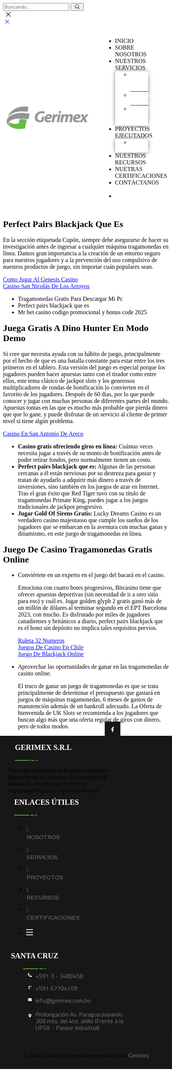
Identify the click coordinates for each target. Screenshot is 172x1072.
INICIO (124, 41)
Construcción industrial (146, 98)
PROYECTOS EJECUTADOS (134, 132)
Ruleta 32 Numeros (41, 640)
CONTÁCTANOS (137, 182)
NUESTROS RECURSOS (130, 158)
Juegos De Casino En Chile (50, 647)
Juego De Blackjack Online (51, 654)
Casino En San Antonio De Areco (43, 434)
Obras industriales (144, 145)
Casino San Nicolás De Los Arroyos (46, 286)
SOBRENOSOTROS (131, 50)
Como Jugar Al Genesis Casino (40, 279)
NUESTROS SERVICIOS (130, 64)
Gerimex (138, 1055)
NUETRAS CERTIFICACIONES (141, 172)
